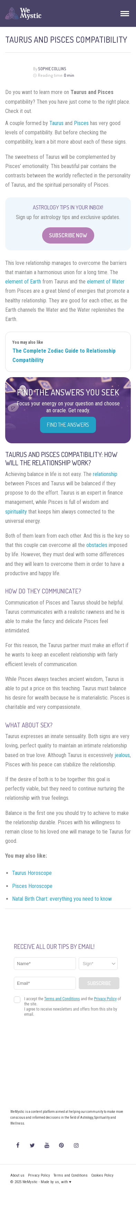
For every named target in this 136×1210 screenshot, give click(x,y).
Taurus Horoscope (32, 873)
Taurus (56, 123)
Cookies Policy (102, 1175)
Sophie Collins (52, 68)
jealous (122, 755)
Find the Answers (68, 424)
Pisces (81, 123)
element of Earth (23, 281)
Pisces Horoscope (32, 886)
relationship (105, 474)
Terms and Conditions (71, 1175)
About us (17, 1175)
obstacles (96, 545)
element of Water (106, 281)
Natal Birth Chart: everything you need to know (62, 899)
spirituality (16, 511)
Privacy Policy (39, 1175)
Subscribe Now (68, 235)
